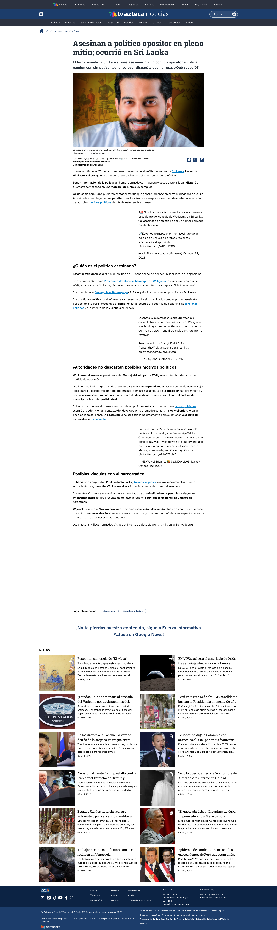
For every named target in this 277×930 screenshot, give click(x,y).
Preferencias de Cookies (172, 910)
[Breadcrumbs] (42, 31)
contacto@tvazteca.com (212, 894)
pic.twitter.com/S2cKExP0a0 (157, 351)
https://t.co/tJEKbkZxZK (168, 343)
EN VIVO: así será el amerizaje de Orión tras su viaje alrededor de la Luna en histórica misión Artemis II (207, 660)
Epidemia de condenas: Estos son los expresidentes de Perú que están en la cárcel (206, 852)
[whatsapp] (71, 898)
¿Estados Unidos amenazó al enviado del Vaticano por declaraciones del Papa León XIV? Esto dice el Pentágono (106, 699)
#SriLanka (180, 347)
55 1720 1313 (206, 897)
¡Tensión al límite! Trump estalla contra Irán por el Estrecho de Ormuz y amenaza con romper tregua (106, 775)
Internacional (109, 611)
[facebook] (66, 898)
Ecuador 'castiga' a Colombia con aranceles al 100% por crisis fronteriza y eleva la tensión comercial (207, 737)
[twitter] (43, 898)
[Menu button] (53, 14)
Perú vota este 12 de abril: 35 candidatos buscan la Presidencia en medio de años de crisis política (208, 699)
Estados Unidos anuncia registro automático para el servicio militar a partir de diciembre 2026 (104, 813)
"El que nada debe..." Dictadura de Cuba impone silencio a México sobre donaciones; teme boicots (207, 813)
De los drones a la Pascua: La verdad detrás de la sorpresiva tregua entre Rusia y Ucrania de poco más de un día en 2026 (106, 737)
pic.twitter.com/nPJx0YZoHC (157, 454)
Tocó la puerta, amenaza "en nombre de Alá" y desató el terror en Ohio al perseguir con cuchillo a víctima (207, 775)
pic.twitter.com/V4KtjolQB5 (156, 246)
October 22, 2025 (171, 359)
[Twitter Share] (195, 160)
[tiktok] (54, 898)
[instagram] (48, 898)
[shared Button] (202, 160)
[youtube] (60, 898)
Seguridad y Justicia (133, 611)
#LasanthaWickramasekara (155, 347)
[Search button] (234, 14)
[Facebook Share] (189, 160)
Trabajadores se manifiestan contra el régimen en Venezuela (105, 852)
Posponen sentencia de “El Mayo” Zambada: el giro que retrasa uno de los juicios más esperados (106, 660)
